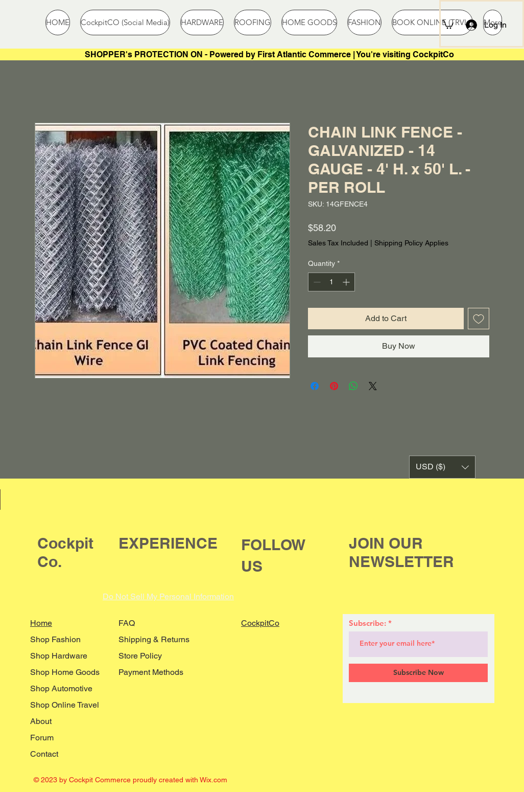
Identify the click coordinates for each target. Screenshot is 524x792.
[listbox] (442, 467)
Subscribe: (367, 623)
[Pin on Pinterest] (334, 386)
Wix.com (213, 780)
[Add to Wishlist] (478, 318)
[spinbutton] (331, 282)
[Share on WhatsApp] (353, 386)
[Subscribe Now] (418, 673)
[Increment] (347, 282)
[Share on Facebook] (314, 386)
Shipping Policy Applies (411, 243)
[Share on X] (373, 386)
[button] (448, 24)
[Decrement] (315, 282)
